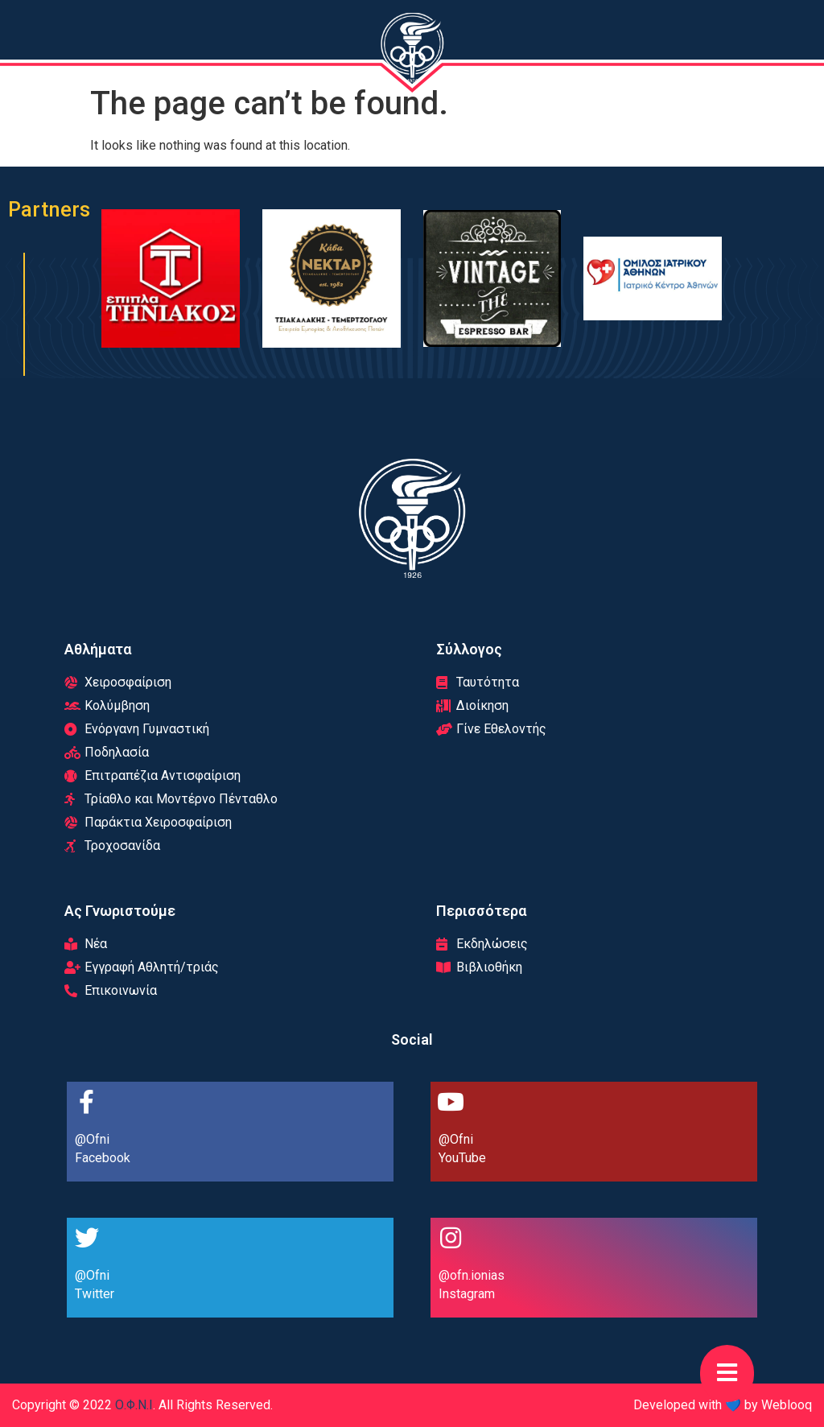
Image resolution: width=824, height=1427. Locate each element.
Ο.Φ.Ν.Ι (134, 1405)
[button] (727, 1373)
